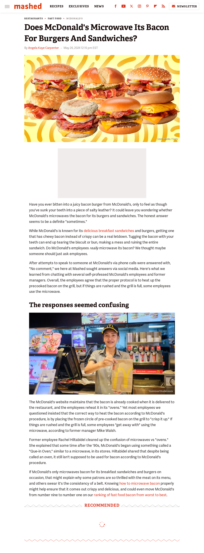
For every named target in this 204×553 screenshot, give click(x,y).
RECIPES (57, 6)
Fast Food (55, 18)
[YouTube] (123, 7)
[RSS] (163, 7)
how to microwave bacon (139, 483)
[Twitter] (131, 7)
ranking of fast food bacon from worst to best (130, 495)
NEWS (99, 6)
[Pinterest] (147, 7)
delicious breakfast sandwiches (109, 230)
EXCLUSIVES (79, 6)
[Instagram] (139, 7)
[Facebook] (115, 7)
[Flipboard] (155, 7)
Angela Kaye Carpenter (43, 48)
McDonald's (74, 18)
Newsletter (184, 6)
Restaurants (33, 18)
